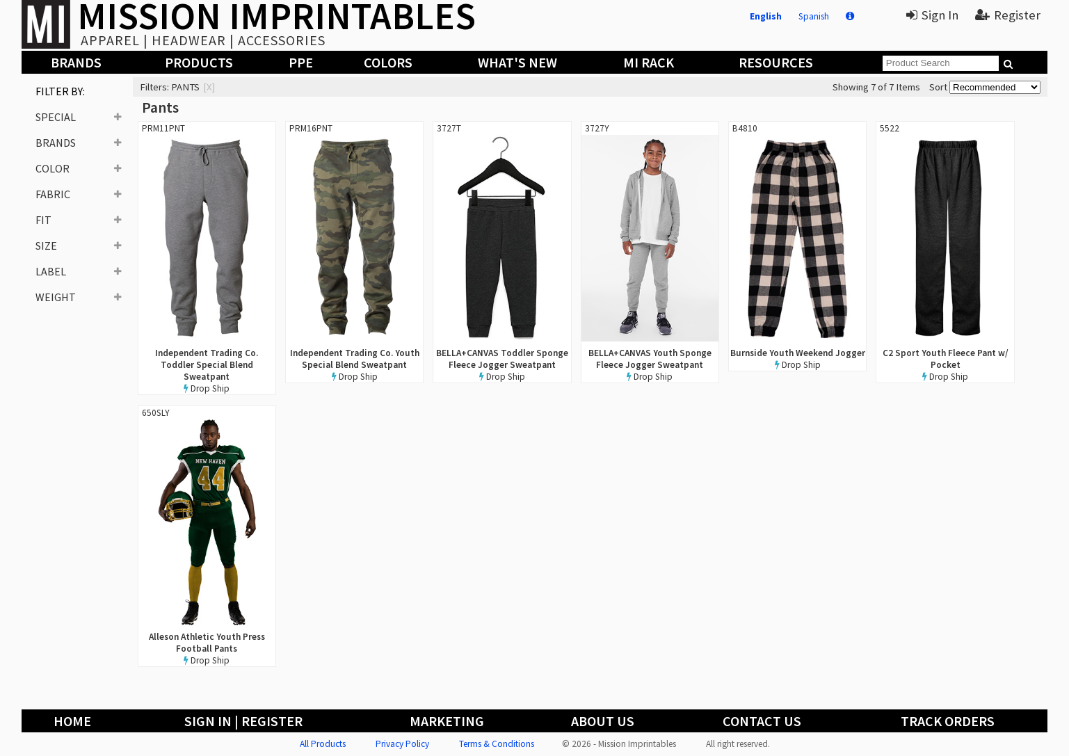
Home (72, 721)
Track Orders (948, 721)
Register (1007, 15)
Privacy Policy (402, 744)
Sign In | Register (243, 721)
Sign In (932, 15)
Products (199, 62)
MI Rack (648, 62)
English (766, 16)
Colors (388, 62)
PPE (301, 62)
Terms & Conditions (496, 744)
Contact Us (762, 721)
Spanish (813, 16)
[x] (209, 87)
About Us (602, 721)
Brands (76, 62)
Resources (776, 62)
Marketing (447, 721)
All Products (323, 744)
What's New (517, 62)
